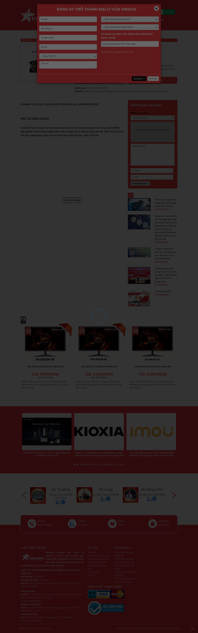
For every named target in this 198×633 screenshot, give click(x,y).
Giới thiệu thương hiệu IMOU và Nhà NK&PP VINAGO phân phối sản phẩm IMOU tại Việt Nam (151, 455)
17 (123, 464)
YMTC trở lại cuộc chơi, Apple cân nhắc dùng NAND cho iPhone (166, 203)
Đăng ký (139, 78)
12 (108, 464)
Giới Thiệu (83, 20)
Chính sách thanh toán (125, 578)
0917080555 (113, 495)
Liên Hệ (159, 20)
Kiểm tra (111, 11)
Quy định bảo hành (124, 582)
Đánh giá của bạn (140, 113)
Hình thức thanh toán (98, 559)
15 (117, 464)
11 (105, 464)
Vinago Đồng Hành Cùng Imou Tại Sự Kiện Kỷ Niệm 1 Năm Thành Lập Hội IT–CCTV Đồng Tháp (166, 275)
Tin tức (146, 20)
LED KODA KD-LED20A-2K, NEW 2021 (45, 366)
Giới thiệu (92, 552)
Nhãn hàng (100, 20)
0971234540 (60, 498)
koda (86, 91)
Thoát (153, 78)
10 (102, 464)
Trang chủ (27, 40)
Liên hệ (91, 575)
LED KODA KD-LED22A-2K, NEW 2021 (99, 366)
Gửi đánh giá (140, 183)
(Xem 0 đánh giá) (99, 52)
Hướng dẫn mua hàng (98, 556)
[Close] (156, 8)
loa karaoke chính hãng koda (134, 91)
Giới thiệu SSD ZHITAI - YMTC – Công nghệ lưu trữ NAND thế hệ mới (47, 454)
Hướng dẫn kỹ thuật (97, 562)
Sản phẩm (67, 20)
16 (120, 464)
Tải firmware (94, 572)
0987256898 (159, 495)
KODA (89, 88)
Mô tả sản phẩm (35, 119)
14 (114, 464)
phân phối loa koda (158, 91)
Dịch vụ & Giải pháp (123, 20)
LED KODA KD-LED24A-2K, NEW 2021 (152, 366)
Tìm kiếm (169, 11)
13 (111, 464)
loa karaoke (95, 91)
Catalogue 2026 (162, 291)
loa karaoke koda (110, 91)
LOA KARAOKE (100, 88)
